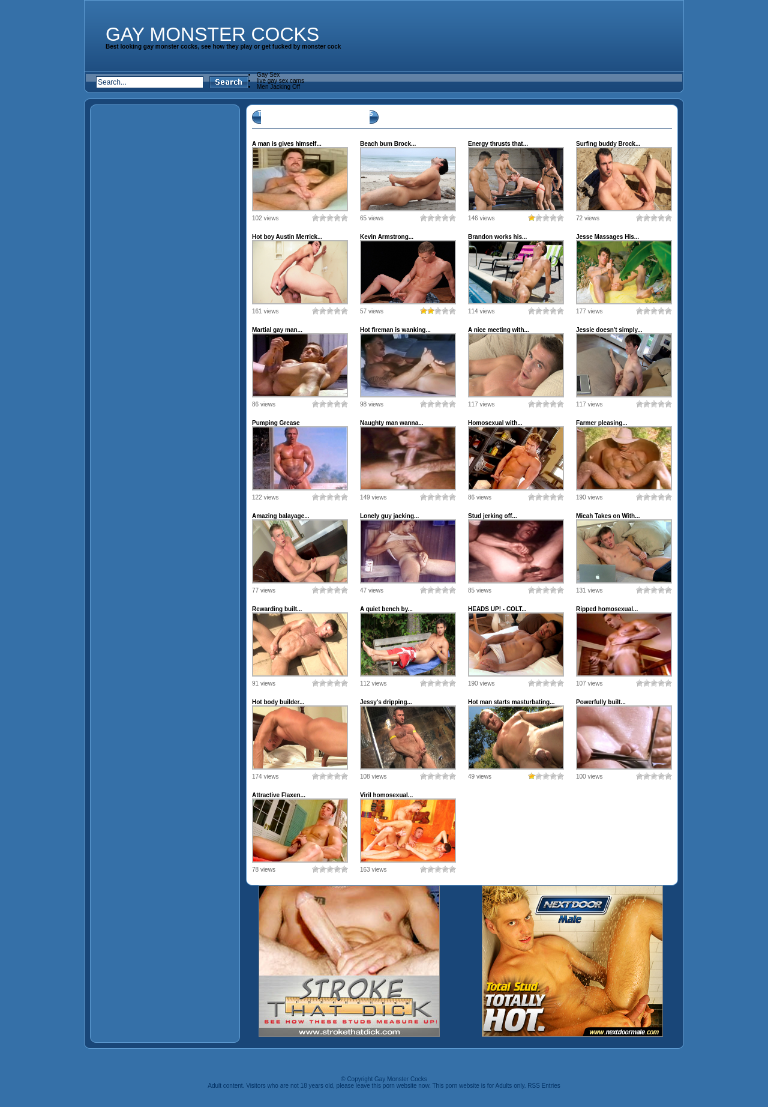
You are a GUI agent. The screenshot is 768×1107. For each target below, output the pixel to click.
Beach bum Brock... (388, 143)
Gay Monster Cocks (212, 34)
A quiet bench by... (386, 609)
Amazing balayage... (281, 516)
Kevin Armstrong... (386, 237)
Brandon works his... (497, 237)
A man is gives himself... (287, 143)
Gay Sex (268, 74)
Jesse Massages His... (607, 237)
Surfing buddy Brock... (608, 143)
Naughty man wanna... (392, 423)
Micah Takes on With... (608, 516)
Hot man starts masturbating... (511, 702)
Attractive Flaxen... (278, 795)
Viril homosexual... (386, 795)
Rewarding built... (277, 609)
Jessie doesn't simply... (609, 330)
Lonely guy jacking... (389, 516)
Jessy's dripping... (386, 702)
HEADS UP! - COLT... (497, 609)
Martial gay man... (277, 330)
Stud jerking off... (492, 516)
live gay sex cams (280, 80)
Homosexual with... (495, 423)
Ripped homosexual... (607, 609)
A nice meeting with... (498, 330)
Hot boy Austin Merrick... (287, 237)
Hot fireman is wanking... (395, 330)
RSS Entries (543, 1085)
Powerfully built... (601, 702)
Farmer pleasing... (602, 423)
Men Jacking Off (278, 86)
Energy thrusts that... (498, 143)
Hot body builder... (278, 702)
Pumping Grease (275, 423)
